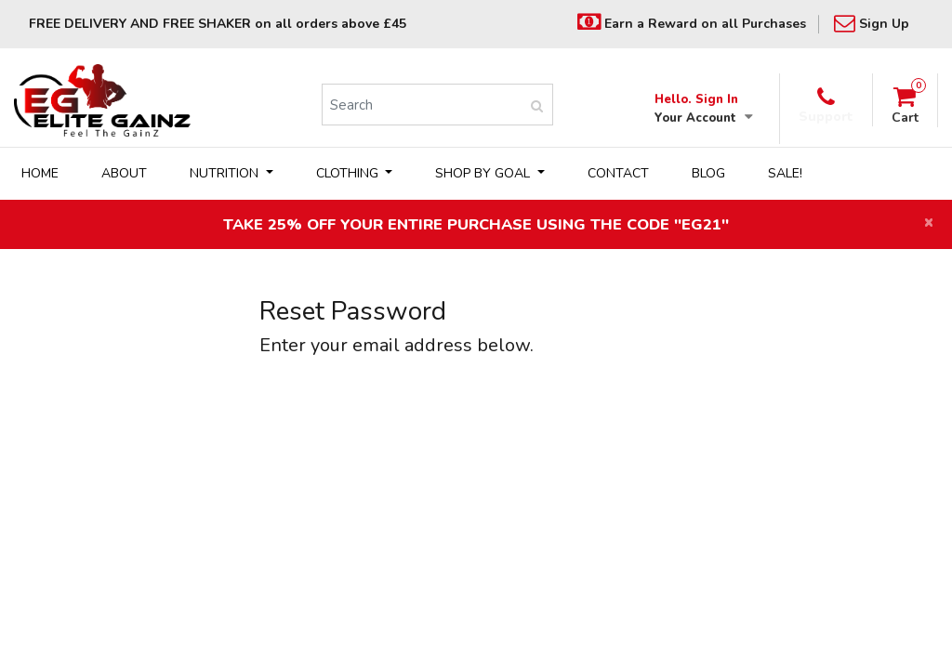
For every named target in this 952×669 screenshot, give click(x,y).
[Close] (929, 223)
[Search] (421, 105)
